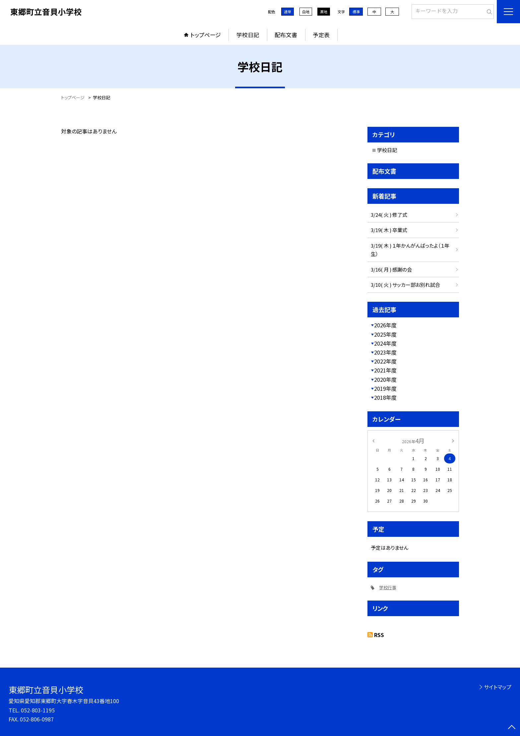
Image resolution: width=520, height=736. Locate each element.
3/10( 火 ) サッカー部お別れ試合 (405, 284)
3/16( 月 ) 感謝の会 (391, 269)
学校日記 (247, 35)
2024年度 (385, 343)
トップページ (205, 35)
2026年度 (385, 325)
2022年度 (385, 361)
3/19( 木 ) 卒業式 (389, 229)
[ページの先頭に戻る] (511, 727)
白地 (305, 11)
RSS (379, 635)
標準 (356, 11)
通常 (287, 11)
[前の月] (373, 440)
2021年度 (385, 370)
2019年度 (385, 388)
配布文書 (286, 35)
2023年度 (385, 352)
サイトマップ (497, 687)
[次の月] (453, 440)
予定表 (321, 35)
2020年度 (385, 379)
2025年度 (385, 334)
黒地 (323, 11)
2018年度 (385, 397)
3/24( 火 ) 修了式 (389, 214)
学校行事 (387, 587)
